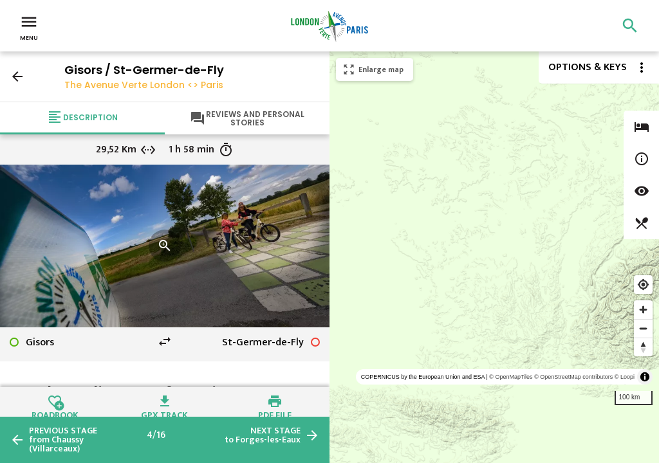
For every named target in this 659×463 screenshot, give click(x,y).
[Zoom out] (643, 328)
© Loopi (625, 377)
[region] (494, 257)
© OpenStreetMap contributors (573, 377)
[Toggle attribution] (645, 377)
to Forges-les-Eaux (263, 435)
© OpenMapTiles (510, 377)
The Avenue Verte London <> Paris (143, 84)
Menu (29, 27)
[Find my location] (643, 284)
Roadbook (55, 413)
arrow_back (17, 76)
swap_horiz (164, 341)
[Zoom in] (643, 309)
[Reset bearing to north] (643, 347)
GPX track (164, 413)
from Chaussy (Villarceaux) (63, 439)
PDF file (275, 413)
